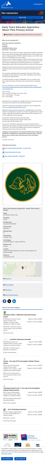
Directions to (8, 278)
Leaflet (27, 276)
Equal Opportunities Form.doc (13, 152)
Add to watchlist (9, 284)
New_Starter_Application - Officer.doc (15, 156)
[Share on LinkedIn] (14, 301)
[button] (22, 267)
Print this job (8, 290)
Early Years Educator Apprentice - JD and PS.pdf (18, 148)
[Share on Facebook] (4, 301)
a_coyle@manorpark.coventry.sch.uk (16, 107)
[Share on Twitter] (9, 301)
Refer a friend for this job (11, 295)
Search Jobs (31, 17)
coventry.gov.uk (38, 4)
